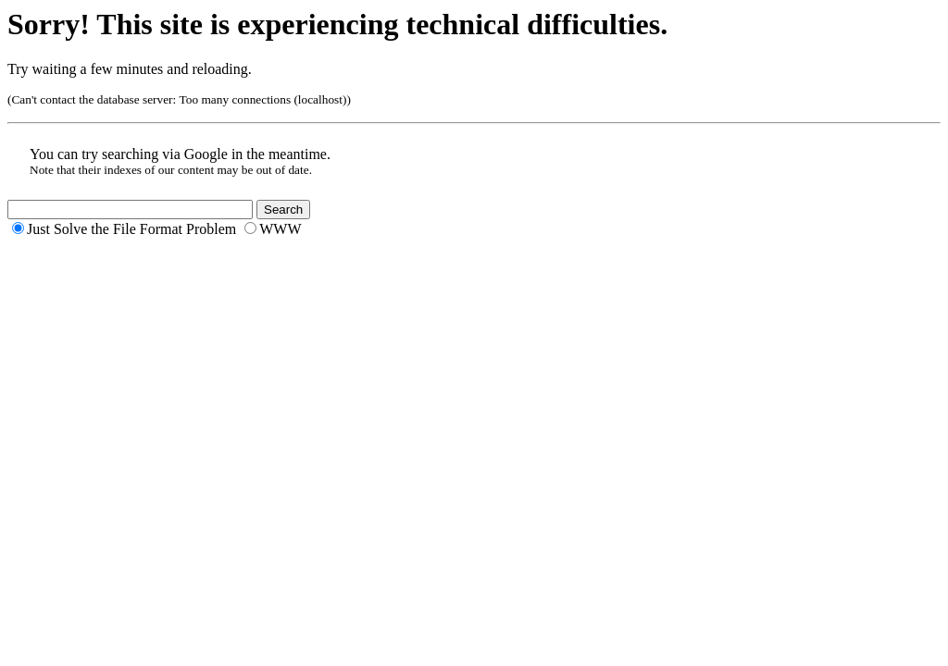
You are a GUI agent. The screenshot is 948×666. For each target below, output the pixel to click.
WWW (280, 229)
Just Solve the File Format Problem (131, 229)
